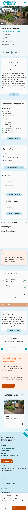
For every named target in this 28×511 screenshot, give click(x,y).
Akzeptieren (17, 508)
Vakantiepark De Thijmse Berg (12, 31)
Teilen (6, 52)
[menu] (25, 3)
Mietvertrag (4, 479)
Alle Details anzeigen (14, 194)
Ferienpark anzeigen (14, 138)
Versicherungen (5, 450)
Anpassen (7, 508)
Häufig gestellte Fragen (8, 448)
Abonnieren (7, 386)
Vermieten (6, 461)
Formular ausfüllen (14, 330)
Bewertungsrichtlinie (7, 488)
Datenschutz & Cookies (8, 483)
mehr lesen (13, 94)
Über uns (3, 453)
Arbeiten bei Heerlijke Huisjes (9, 455)
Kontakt (3, 445)
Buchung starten (7, 304)
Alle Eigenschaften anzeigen (14, 167)
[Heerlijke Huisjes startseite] (9, 3)
